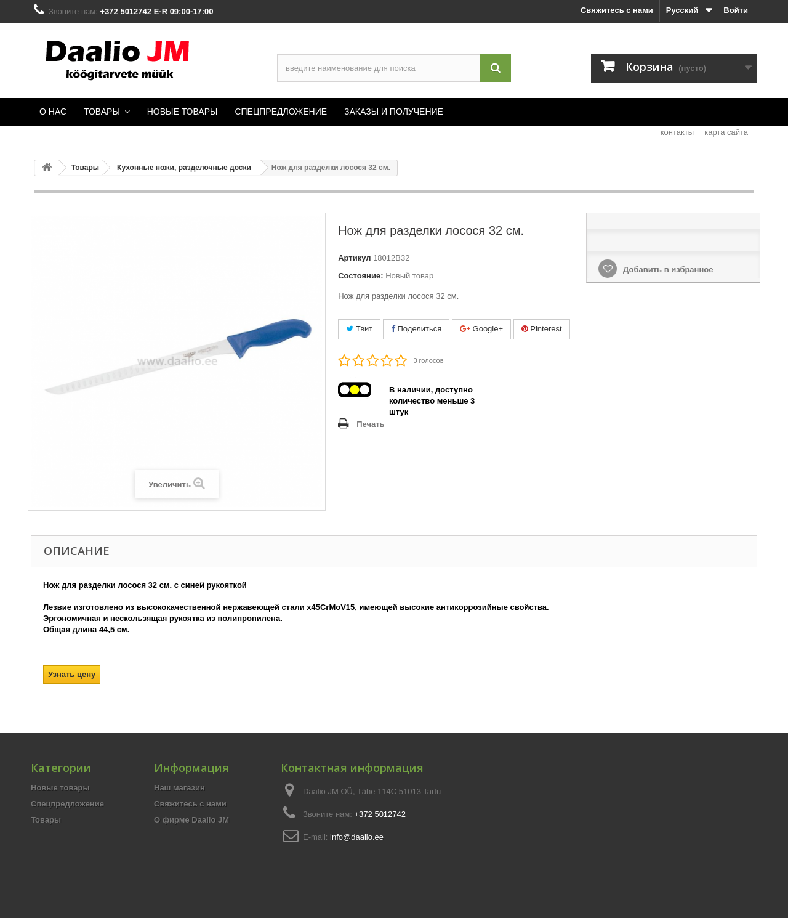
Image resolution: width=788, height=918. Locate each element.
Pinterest (541, 328)
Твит (359, 328)
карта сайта (726, 132)
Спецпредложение (67, 803)
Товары (46, 819)
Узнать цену (71, 674)
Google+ (481, 328)
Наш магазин (179, 787)
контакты (677, 132)
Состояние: (360, 275)
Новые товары (60, 787)
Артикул (354, 257)
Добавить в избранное (667, 269)
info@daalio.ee (357, 837)
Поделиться (416, 328)
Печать (370, 424)
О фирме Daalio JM (191, 819)
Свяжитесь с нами (617, 10)
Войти (735, 10)
